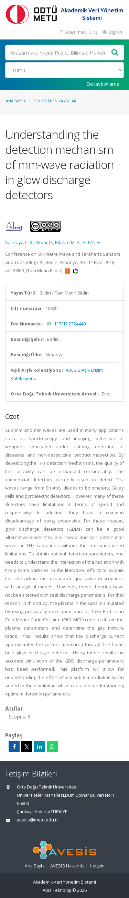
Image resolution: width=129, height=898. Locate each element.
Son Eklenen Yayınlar (54, 100)
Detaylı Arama (102, 83)
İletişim (97, 866)
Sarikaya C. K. (19, 242)
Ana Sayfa (16, 100)
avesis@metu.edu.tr (37, 820)
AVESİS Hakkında (67, 866)
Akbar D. (44, 242)
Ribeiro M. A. (67, 242)
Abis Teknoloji (57, 890)
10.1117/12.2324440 (66, 324)
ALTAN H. (92, 242)
